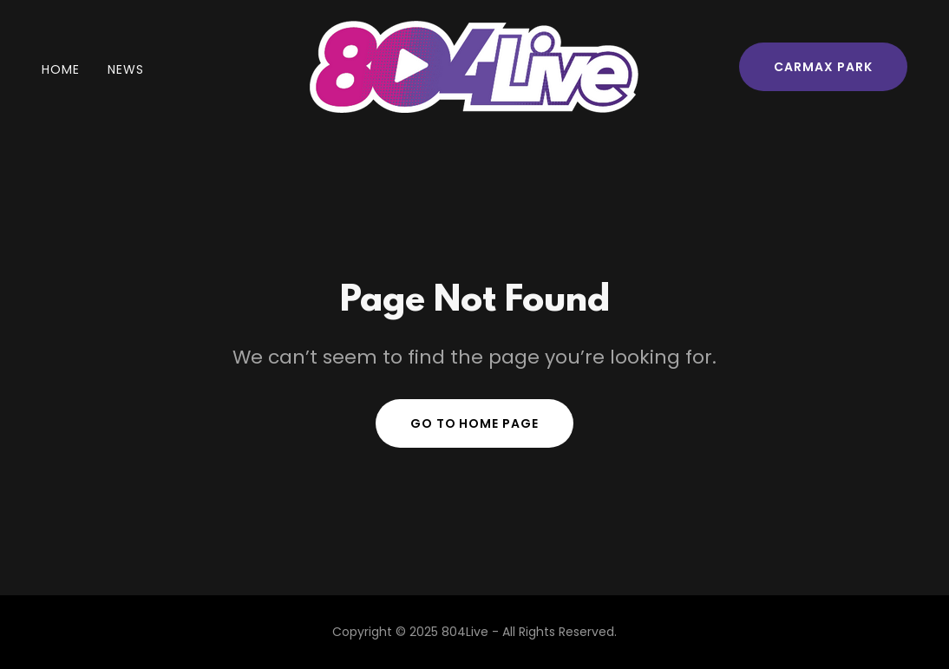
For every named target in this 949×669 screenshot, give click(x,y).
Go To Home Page (475, 423)
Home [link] (61, 69)
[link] (474, 65)
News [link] (126, 69)
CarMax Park (823, 66)
